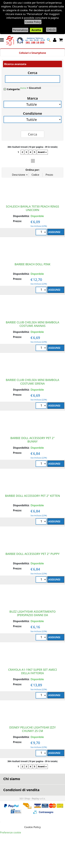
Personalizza (20, 30)
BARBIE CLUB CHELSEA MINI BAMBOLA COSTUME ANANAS (32, 324)
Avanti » (42, 152)
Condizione (32, 112)
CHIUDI (51, 29)
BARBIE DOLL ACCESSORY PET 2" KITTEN (32, 496)
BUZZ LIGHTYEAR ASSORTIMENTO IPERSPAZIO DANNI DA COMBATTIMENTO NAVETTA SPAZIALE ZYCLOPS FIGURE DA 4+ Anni (32, 616)
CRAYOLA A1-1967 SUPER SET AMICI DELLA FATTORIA (32, 671)
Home (23, 88)
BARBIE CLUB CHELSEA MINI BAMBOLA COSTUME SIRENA (32, 381)
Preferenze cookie (10, 832)
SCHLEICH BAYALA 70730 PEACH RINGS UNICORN (32, 208)
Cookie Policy (33, 22)
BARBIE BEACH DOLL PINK (32, 264)
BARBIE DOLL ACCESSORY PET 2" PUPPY (32, 554)
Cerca (32, 71)
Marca (32, 97)
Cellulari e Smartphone (32, 52)
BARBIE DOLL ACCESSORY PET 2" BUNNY (32, 439)
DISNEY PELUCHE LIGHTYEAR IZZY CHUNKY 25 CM (32, 729)
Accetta (36, 30)
